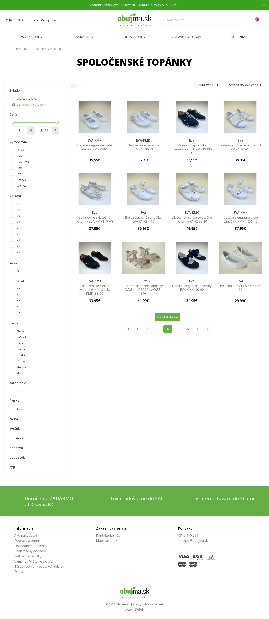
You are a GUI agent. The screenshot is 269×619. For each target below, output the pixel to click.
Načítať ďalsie (167, 317)
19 (18, 216)
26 (18, 258)
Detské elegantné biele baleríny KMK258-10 (94, 147)
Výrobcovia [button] (18, 142)
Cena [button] (13, 114)
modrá (21, 355)
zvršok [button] (15, 428)
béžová (21, 337)
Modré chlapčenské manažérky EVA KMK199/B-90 (191, 149)
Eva (19, 174)
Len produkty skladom (31, 104)
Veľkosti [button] (16, 196)
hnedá (21, 349)
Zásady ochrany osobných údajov (39, 566)
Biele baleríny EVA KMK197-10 (240, 288)
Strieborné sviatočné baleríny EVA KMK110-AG (94, 219)
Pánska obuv (83, 37)
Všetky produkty (27, 98)
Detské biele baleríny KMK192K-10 (143, 147)
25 (18, 252)
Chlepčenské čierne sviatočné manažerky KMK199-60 (94, 290)
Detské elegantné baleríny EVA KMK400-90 (192, 288)
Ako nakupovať (25, 535)
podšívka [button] (16, 438)
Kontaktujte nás (108, 535)
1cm (19, 295)
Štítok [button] (14, 401)
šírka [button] (13, 263)
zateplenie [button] (18, 383)
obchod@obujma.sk (193, 540)
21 (18, 228)
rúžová (21, 361)
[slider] (13, 122)
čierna (21, 331)
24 (18, 246)
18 (18, 210)
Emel (20, 168)
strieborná (23, 367)
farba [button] (14, 419)
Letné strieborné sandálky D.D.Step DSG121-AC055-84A (143, 290)
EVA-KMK (23, 162)
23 (18, 240)
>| (208, 329)
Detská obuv (134, 37)
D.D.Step (22, 150)
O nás (18, 571)
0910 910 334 (188, 535)
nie (19, 391)
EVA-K (21, 156)
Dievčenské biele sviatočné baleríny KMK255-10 (192, 219)
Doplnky (238, 37)
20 (18, 222)
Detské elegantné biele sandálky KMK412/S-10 (240, 219)
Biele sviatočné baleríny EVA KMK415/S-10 (241, 147)
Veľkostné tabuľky (27, 556)
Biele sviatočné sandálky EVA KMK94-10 (143, 219)
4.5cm (21, 313)
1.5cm (21, 289)
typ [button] (12, 467)
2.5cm (21, 301)
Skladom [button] (16, 90)
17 (18, 204)
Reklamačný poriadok (30, 551)
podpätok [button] (17, 281)
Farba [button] (14, 323)
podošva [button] (16, 448)
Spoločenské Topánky (49, 49)
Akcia (20, 409)
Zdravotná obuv (186, 37)
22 (18, 234)
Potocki (22, 180)
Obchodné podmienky (30, 546)
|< (127, 329)
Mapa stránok (106, 540)
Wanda (21, 186)
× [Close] (263, 4)
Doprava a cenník (27, 540)
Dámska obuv (30, 37)
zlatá (20, 373)
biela (20, 343)
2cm (19, 307)
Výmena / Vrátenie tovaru (33, 561)
